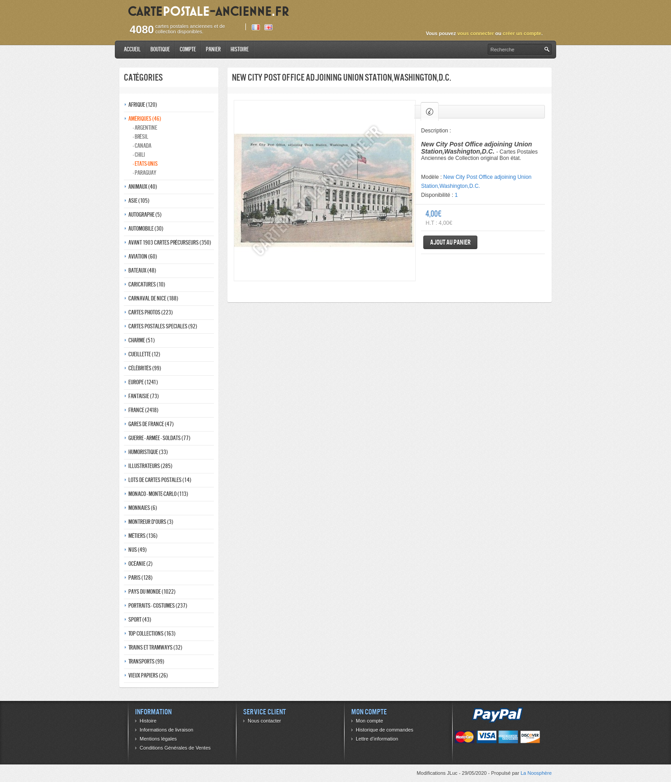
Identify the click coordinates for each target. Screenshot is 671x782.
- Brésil (140, 136)
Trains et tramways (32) (155, 647)
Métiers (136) (143, 535)
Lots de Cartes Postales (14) (159, 480)
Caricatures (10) (146, 284)
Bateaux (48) (142, 270)
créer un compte (522, 33)
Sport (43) (139, 619)
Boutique (160, 49)
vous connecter (475, 33)
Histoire (240, 49)
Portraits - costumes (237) (157, 605)
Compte (188, 49)
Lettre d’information (377, 738)
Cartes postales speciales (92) (162, 326)
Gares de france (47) (151, 424)
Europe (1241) (143, 382)
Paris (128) (140, 577)
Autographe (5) (145, 214)
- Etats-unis (145, 163)
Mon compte (369, 720)
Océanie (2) (140, 563)
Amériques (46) (144, 118)
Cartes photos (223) (150, 312)
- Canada (142, 145)
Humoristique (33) (148, 452)
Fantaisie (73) (143, 396)
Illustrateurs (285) (150, 466)
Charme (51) (141, 340)
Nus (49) (137, 549)
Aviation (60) (142, 256)
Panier (213, 49)
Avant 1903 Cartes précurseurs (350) (169, 242)
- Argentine (145, 127)
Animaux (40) (142, 186)
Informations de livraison (166, 729)
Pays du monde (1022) (152, 591)
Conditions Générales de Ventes (175, 747)
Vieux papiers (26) (148, 675)
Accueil (132, 49)
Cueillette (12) (144, 354)
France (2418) (143, 410)
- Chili (139, 154)
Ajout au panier (450, 242)
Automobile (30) (145, 228)
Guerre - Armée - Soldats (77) (159, 438)
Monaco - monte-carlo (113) (158, 494)
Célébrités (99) (144, 368)
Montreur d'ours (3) (150, 521)
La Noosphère (536, 773)
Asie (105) (139, 200)
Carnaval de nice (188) (153, 298)
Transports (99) (146, 661)
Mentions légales (158, 738)
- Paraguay (144, 172)
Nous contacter (264, 720)
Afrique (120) (142, 104)
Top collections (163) (152, 633)
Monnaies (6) (142, 508)
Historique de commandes (384, 729)
